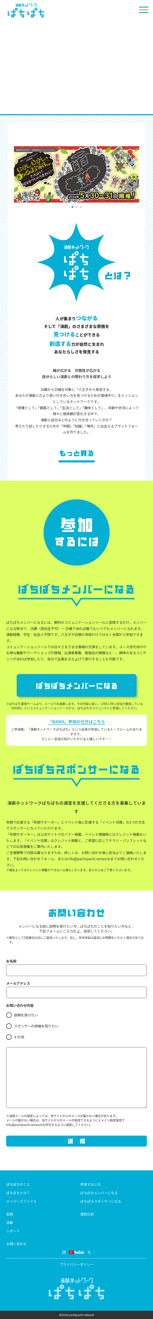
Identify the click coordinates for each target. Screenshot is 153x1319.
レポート (13, 1230)
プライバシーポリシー (77, 1264)
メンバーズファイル (21, 1201)
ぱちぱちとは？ (18, 1192)
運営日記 (87, 1214)
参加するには (90, 1184)
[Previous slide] (19, 177)
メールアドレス (18, 983)
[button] (72, 207)
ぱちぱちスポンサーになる (100, 1201)
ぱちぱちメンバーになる (99, 1192)
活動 (9, 1222)
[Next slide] (133, 177)
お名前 (11, 961)
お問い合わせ (16, 1243)
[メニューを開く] (143, 10)
